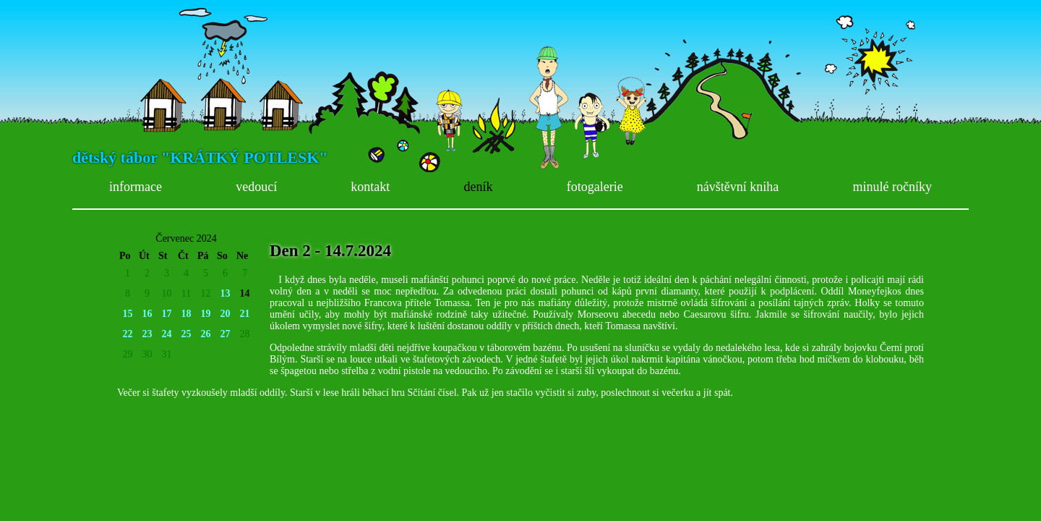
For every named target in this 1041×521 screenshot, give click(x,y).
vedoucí (256, 186)
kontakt (370, 186)
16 (147, 313)
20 (225, 313)
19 (206, 313)
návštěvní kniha (738, 186)
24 (167, 334)
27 (225, 334)
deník (478, 186)
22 (128, 334)
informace (135, 186)
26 (206, 334)
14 (245, 293)
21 (245, 313)
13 (225, 293)
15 (128, 313)
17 (167, 313)
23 (147, 334)
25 (186, 334)
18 (186, 313)
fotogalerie (595, 186)
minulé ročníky (891, 186)
